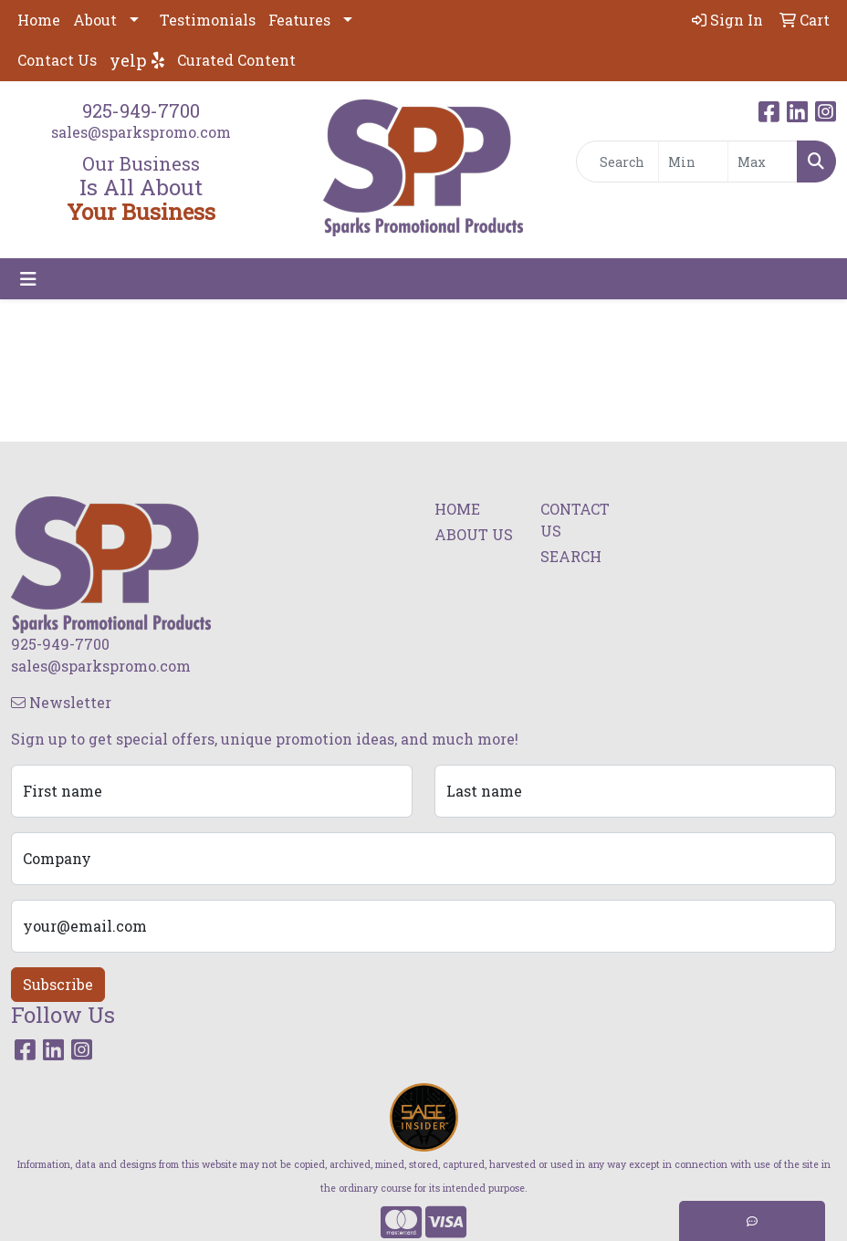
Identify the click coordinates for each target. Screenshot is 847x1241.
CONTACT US (575, 519)
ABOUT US (473, 534)
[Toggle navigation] (28, 279)
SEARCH (570, 556)
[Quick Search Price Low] (693, 161)
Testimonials (208, 19)
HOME (457, 508)
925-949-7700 (141, 110)
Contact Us (57, 59)
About (95, 19)
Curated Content (236, 59)
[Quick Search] (618, 161)
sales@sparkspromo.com (141, 131)
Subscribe (58, 984)
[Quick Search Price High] (762, 161)
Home (38, 19)
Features (299, 19)
